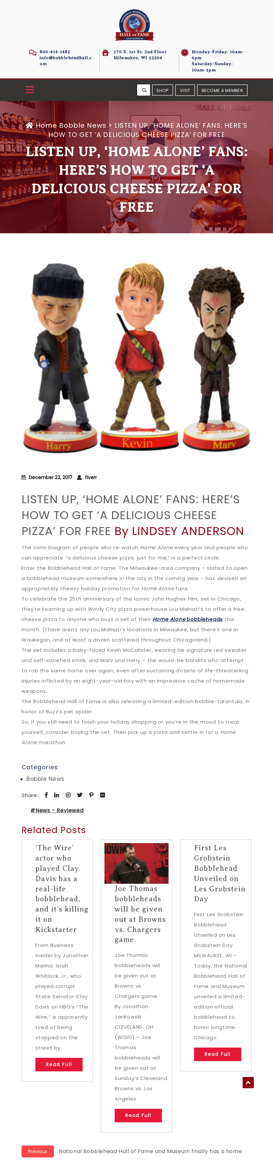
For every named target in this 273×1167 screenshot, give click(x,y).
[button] (29, 90)
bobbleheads (188, 619)
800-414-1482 (55, 51)
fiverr (91, 477)
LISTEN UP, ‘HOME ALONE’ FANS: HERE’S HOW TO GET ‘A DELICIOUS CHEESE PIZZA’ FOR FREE (130, 515)
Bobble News (82, 125)
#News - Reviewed (57, 810)
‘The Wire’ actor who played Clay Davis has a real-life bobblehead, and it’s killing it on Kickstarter (62, 888)
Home (42, 125)
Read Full (59, 1064)
